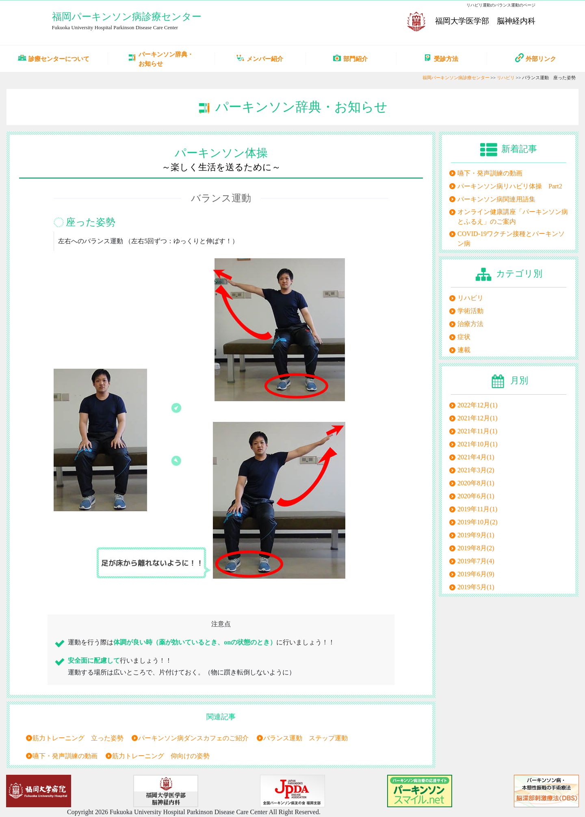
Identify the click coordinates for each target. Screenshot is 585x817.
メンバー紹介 (259, 58)
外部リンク (535, 57)
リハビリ (506, 77)
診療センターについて (53, 58)
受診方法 (440, 58)
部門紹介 (350, 58)
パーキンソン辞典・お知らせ (160, 59)
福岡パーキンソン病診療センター (127, 16)
